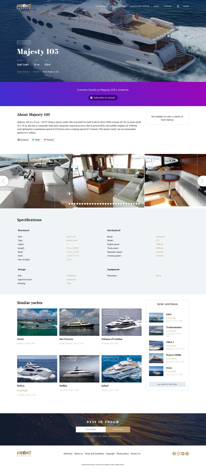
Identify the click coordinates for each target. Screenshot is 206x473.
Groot (20, 339)
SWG (168, 314)
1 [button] (67, 204)
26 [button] (131, 204)
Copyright (110, 453)
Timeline (167, 6)
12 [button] (95, 204)
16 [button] (105, 204)
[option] (36, 181)
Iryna (169, 367)
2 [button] (69, 204)
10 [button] (90, 204)
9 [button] (87, 204)
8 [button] (85, 204)
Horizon (104, 390)
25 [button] (129, 204)
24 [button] (126, 204)
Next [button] (201, 181)
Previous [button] (4, 181)
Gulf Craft (23, 64)
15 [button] (103, 204)
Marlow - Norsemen (66, 343)
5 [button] (77, 204)
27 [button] (134, 204)
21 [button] (118, 204)
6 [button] (80, 204)
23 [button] (123, 204)
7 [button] (82, 204)
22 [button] (121, 204)
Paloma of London (112, 339)
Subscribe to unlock (104, 97)
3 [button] (72, 204)
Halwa (20, 385)
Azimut (168, 321)
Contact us (135, 453)
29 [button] (139, 204)
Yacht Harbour (24, 7)
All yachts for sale (167, 384)
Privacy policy (123, 453)
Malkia (63, 385)
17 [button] (108, 204)
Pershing (20, 343)
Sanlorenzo (63, 390)
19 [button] (113, 204)
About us (78, 453)
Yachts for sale (118, 6)
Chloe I (170, 342)
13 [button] (98, 204)
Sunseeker (105, 343)
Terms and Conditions (94, 453)
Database (100, 6)
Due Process (66, 339)
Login (186, 6)
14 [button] (100, 204)
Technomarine (174, 327)
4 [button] (75, 204)
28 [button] (136, 204)
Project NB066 (173, 354)
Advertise (68, 453)
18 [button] (111, 204)
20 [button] (116, 204)
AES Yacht (169, 362)
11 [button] (93, 204)
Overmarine (170, 334)
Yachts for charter (140, 6)
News (156, 6)
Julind (105, 385)
